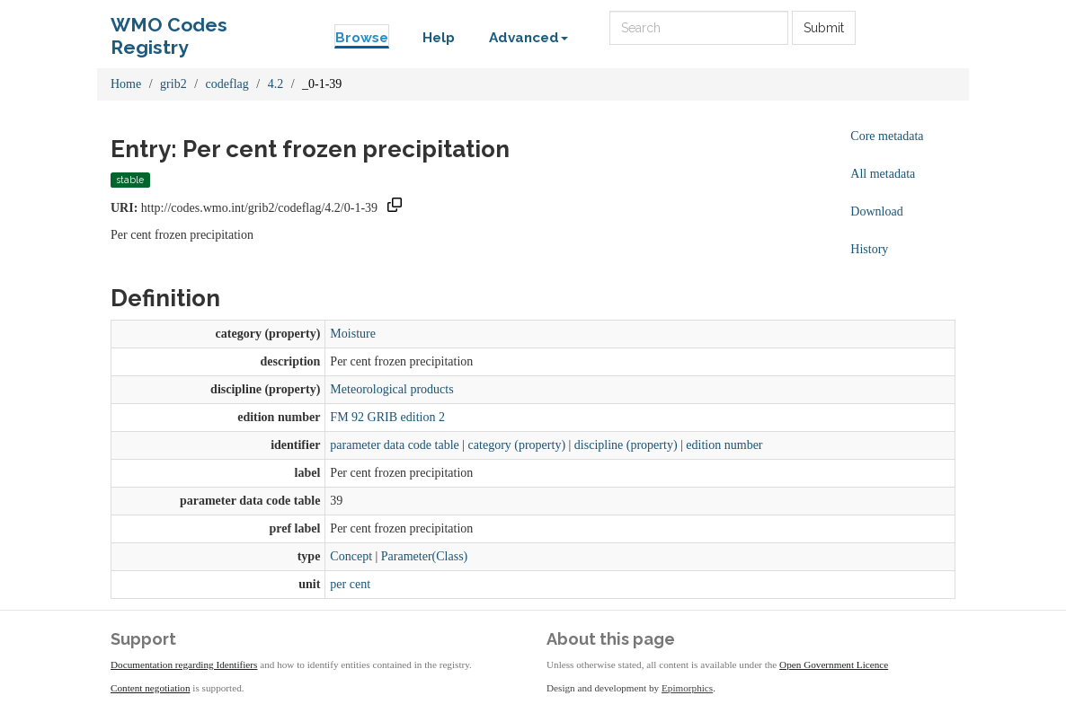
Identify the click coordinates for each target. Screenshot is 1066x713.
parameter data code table (394, 445)
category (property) (516, 445)
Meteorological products (391, 389)
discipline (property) (626, 445)
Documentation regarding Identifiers (184, 664)
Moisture (353, 333)
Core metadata (886, 136)
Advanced (528, 38)
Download (876, 211)
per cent (350, 584)
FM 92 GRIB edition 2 (387, 417)
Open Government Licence (833, 664)
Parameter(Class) (424, 556)
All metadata (882, 173)
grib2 (173, 84)
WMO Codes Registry (169, 29)
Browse (361, 38)
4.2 (276, 84)
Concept (351, 556)
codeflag (227, 84)
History (869, 249)
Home (126, 84)
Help (438, 38)
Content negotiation (151, 687)
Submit (824, 28)
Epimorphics (687, 687)
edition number (724, 445)
